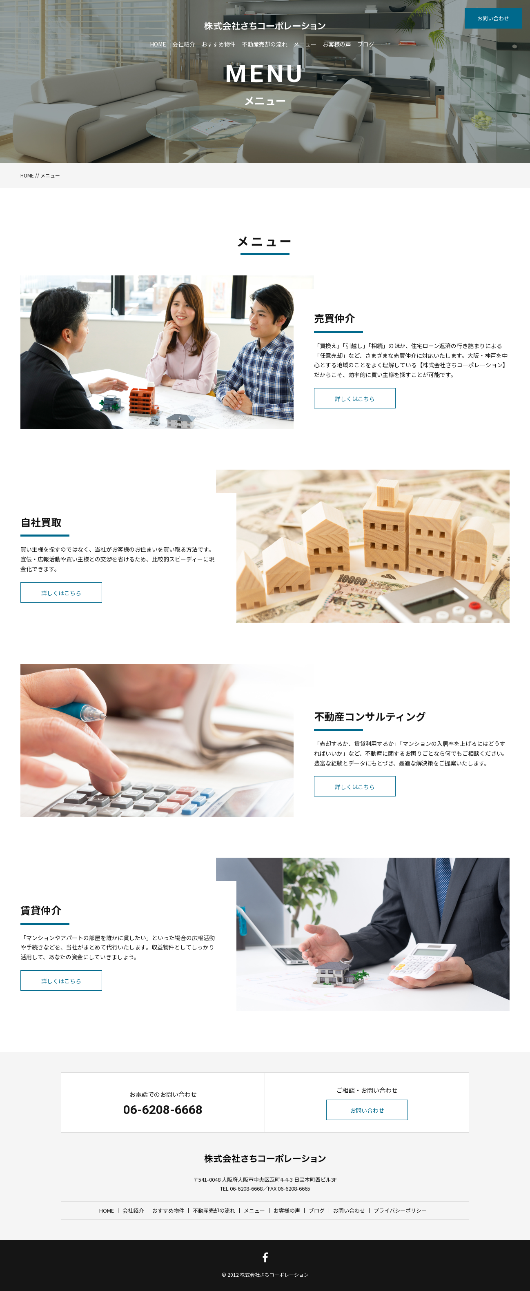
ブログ (365, 44)
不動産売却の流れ (264, 44)
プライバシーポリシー (400, 1210)
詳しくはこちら (355, 399)
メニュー (305, 44)
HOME (158, 44)
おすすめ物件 (218, 44)
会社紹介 (183, 44)
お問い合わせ (493, 18)
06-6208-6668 (163, 1109)
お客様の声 (337, 44)
